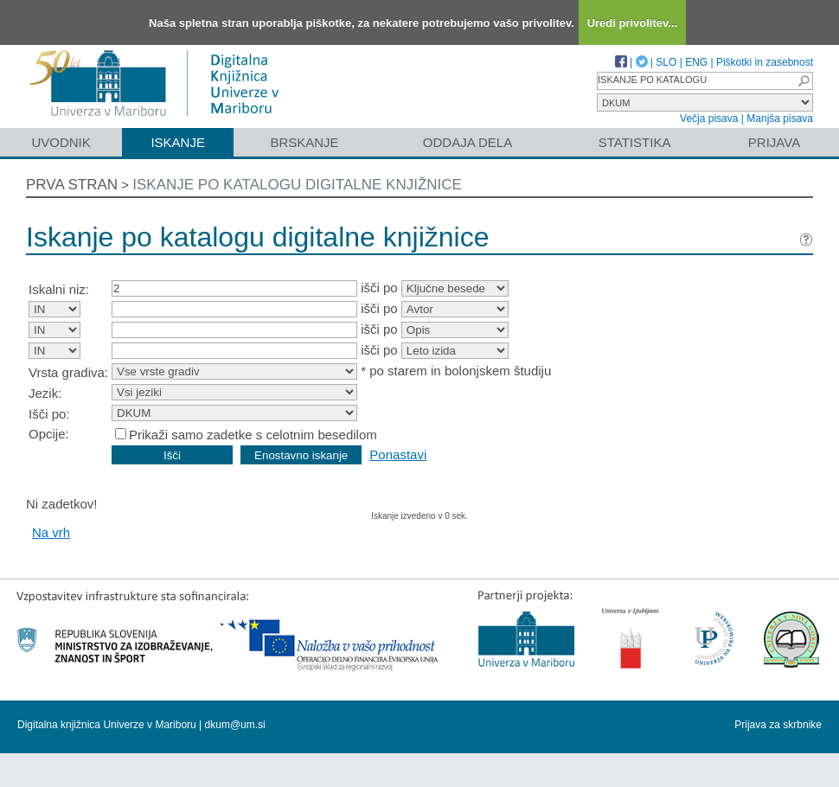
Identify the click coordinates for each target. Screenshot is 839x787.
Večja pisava (709, 118)
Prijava (774, 142)
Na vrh (51, 532)
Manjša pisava (779, 118)
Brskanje (304, 142)
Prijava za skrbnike (778, 725)
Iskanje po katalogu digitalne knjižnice (297, 184)
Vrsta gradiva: (68, 372)
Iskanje (178, 142)
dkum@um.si (235, 725)
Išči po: (49, 413)
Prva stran (72, 184)
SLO (666, 62)
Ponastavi (397, 454)
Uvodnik (60, 142)
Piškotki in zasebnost (764, 62)
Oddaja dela (467, 142)
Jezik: (45, 393)
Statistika (635, 142)
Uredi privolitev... (632, 22)
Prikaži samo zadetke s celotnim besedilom (253, 434)
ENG (696, 62)
